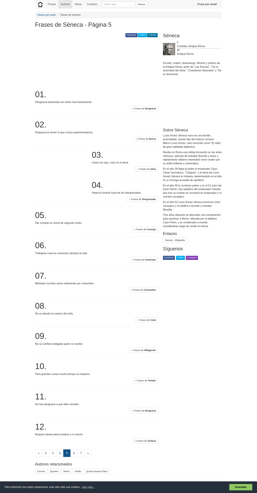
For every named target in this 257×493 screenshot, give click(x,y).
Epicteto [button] (54, 471)
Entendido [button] (241, 487)
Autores (65, 4)
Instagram (192, 257)
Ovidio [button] (78, 471)
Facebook (131, 35)
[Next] (88, 453)
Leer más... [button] (88, 487)
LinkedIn (152, 35)
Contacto (92, 4)
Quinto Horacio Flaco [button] (97, 471)
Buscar (141, 4)
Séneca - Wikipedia (175, 240)
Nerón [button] (66, 471)
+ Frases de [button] (144, 108)
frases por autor (47, 14)
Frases (52, 4)
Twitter (142, 35)
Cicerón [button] (41, 471)
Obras (78, 4)
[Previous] (38, 453)
